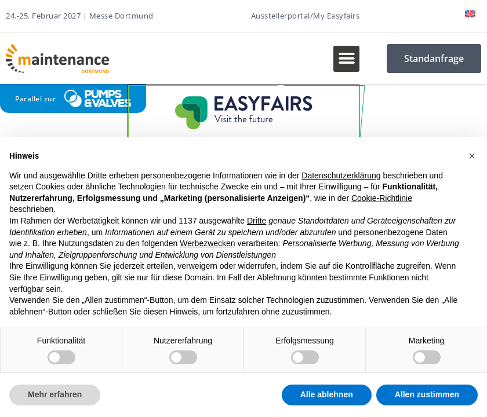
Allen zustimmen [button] (427, 394)
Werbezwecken (207, 243)
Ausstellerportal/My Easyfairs (305, 15)
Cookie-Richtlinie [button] (381, 198)
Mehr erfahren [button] (55, 394)
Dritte (256, 220)
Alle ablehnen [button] (326, 394)
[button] (346, 59)
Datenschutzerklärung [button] (340, 175)
